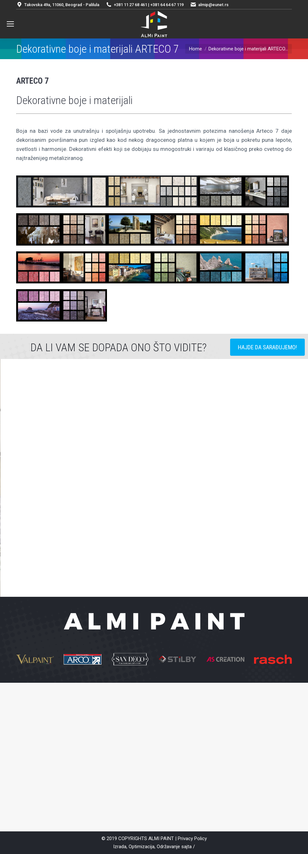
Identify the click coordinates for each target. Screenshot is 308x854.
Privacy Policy (192, 838)
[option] (154, 501)
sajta (186, 846)
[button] (62, 501)
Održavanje (168, 846)
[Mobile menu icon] (10, 24)
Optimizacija (141, 846)
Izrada (119, 846)
